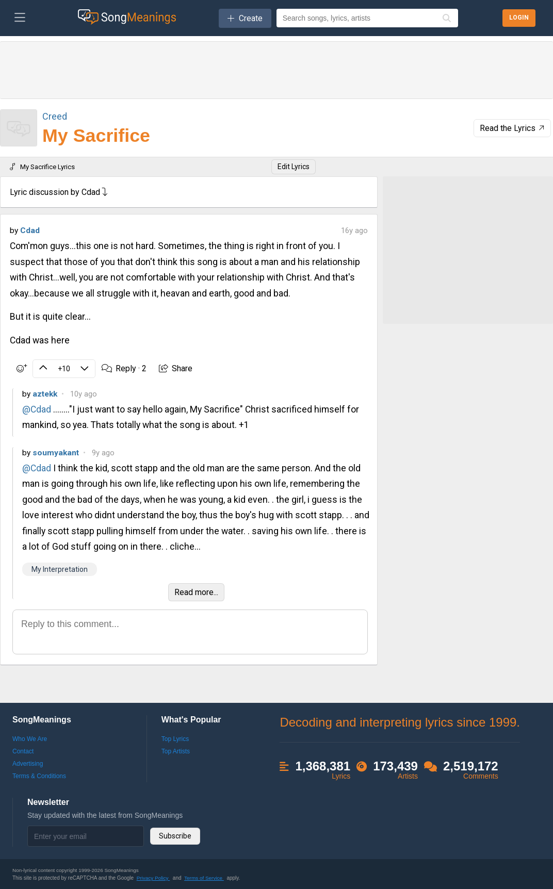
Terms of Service (204, 878)
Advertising (27, 763)
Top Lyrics (175, 739)
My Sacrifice (96, 135)
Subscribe (175, 836)
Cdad (30, 230)
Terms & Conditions (39, 776)
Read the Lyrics (513, 128)
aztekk (44, 394)
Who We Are (29, 739)
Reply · (124, 368)
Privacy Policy (153, 878)
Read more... (196, 592)
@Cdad (36, 409)
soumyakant (55, 452)
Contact (23, 751)
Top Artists (175, 751)
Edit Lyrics (294, 166)
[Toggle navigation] (19, 18)
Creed (54, 116)
